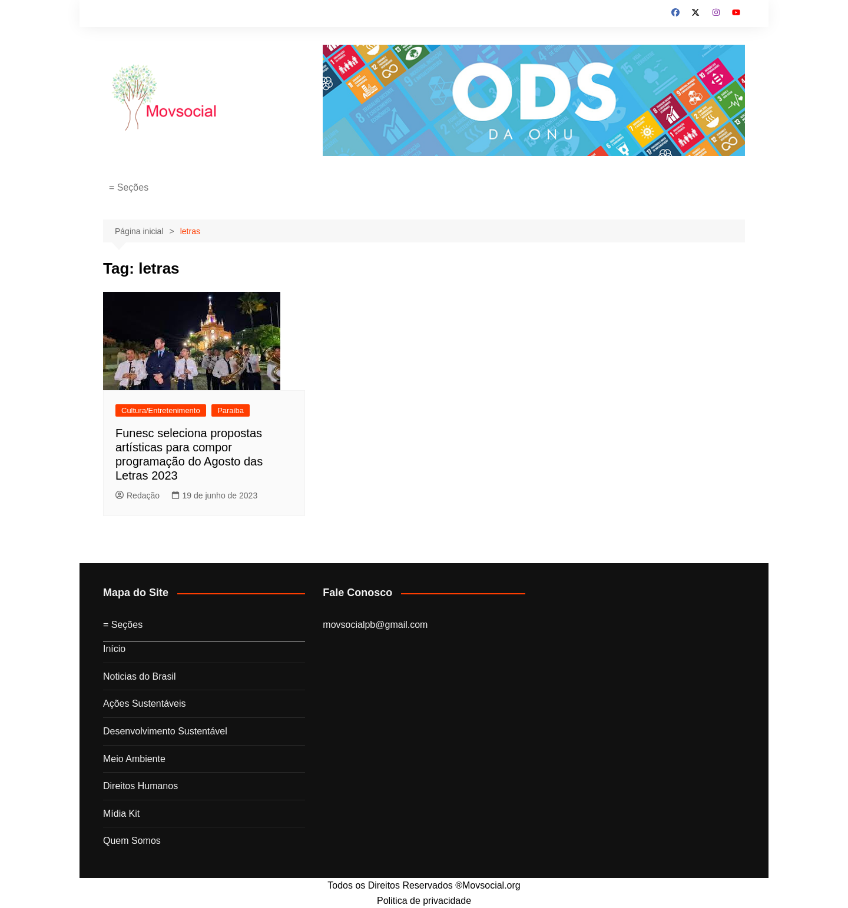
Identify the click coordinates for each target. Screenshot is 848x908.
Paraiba (230, 410)
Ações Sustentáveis (144, 704)
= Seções (128, 187)
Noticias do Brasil (139, 676)
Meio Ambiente (134, 759)
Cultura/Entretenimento (160, 410)
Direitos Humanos (140, 786)
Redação (137, 495)
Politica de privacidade (424, 901)
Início (114, 649)
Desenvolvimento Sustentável (165, 731)
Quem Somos (132, 841)
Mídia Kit (121, 814)
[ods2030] (534, 99)
